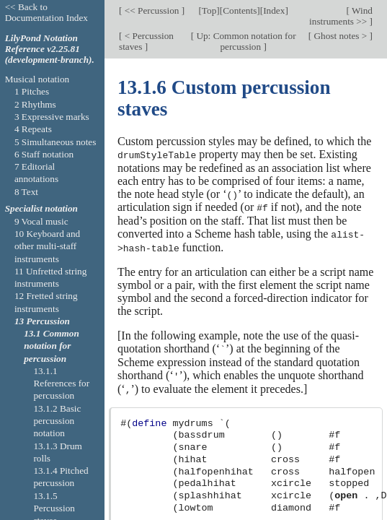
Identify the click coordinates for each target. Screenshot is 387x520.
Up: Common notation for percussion (245, 41)
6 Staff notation (44, 154)
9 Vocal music (41, 221)
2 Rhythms (35, 104)
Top (209, 10)
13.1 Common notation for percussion (51, 346)
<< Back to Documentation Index (46, 12)
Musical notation (37, 79)
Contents (240, 10)
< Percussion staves (146, 41)
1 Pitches (31, 91)
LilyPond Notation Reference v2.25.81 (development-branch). (49, 48)
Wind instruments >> (341, 16)
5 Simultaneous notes (55, 141)
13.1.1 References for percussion (61, 383)
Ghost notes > (340, 35)
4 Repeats (33, 129)
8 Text (26, 191)
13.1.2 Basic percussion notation (57, 421)
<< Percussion (151, 10)
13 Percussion (42, 321)
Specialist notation (41, 208)
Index (274, 10)
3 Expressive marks (51, 116)
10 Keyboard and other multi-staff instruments (47, 246)
